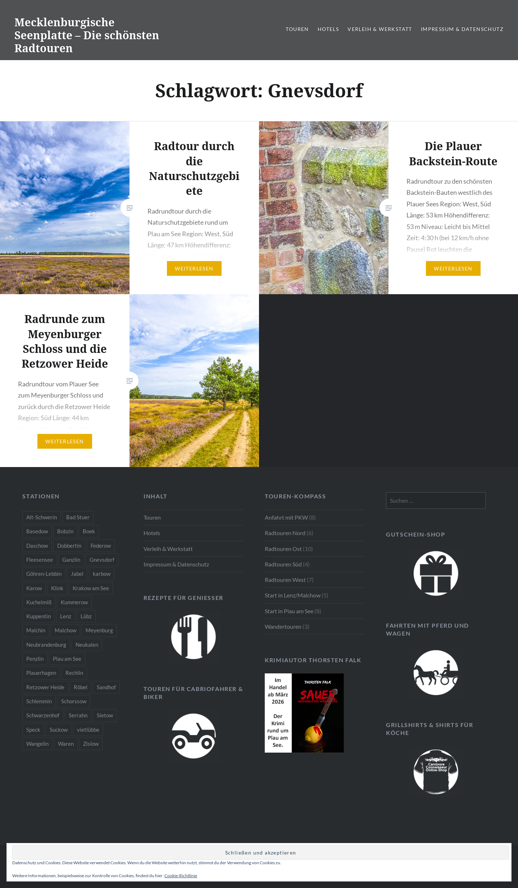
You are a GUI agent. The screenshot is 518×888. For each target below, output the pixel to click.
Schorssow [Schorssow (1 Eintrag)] (73, 701)
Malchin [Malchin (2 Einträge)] (35, 630)
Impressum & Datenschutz (462, 29)
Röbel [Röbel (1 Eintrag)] (80, 687)
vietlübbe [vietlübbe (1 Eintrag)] (88, 729)
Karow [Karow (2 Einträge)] (34, 588)
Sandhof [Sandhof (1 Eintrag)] (106, 687)
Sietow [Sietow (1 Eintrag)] (105, 715)
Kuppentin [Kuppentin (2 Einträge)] (38, 616)
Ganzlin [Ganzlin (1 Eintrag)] (71, 559)
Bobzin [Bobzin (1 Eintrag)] (65, 531)
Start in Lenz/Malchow (293, 595)
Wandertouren (283, 626)
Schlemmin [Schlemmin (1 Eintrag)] (39, 701)
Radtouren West (285, 579)
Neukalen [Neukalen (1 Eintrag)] (87, 644)
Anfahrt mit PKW (286, 517)
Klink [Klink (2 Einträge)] (57, 588)
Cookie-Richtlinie (180, 875)
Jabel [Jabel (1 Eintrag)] (77, 573)
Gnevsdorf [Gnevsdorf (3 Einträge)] (102, 559)
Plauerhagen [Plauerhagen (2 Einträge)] (41, 672)
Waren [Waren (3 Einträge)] (66, 743)
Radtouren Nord (285, 532)
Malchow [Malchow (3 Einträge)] (65, 630)
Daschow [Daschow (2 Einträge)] (37, 545)
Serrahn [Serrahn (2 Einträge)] (78, 715)
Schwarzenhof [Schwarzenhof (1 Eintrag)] (42, 715)
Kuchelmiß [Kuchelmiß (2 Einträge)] (38, 602)
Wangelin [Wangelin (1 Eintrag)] (37, 743)
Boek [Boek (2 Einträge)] (89, 531)
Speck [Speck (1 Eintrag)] (33, 729)
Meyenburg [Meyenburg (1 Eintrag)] (99, 630)
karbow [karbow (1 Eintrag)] (101, 573)
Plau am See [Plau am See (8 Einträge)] (67, 658)
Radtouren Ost (283, 548)
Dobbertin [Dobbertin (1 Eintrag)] (69, 545)
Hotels (328, 29)
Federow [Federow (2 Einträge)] (101, 545)
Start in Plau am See (289, 610)
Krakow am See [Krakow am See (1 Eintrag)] (91, 588)
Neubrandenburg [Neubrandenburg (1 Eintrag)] (46, 644)
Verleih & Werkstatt (379, 29)
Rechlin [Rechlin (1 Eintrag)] (74, 672)
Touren (297, 29)
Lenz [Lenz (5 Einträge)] (65, 616)
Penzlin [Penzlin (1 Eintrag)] (35, 658)
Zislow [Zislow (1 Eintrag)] (91, 743)
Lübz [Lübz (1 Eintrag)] (86, 616)
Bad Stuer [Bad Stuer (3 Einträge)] (78, 517)
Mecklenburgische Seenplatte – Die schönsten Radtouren (86, 35)
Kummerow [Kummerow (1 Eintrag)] (74, 602)
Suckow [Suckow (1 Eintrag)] (59, 729)
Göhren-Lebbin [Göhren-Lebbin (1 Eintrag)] (44, 573)
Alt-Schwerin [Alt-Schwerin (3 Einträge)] (41, 517)
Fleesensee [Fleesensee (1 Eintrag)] (39, 559)
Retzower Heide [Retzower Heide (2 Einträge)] (45, 687)
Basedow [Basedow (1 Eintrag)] (37, 531)
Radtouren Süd (283, 564)
